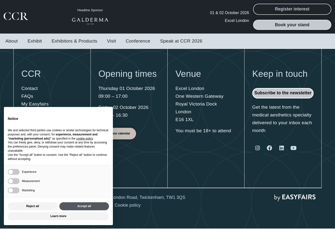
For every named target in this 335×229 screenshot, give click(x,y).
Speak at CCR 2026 (181, 41)
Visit (111, 41)
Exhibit (34, 41)
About (11, 41)
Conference (138, 41)
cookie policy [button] (84, 138)
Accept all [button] (84, 206)
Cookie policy (128, 205)
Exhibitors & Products (74, 41)
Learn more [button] (58, 216)
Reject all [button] (32, 206)
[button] (292, 9)
